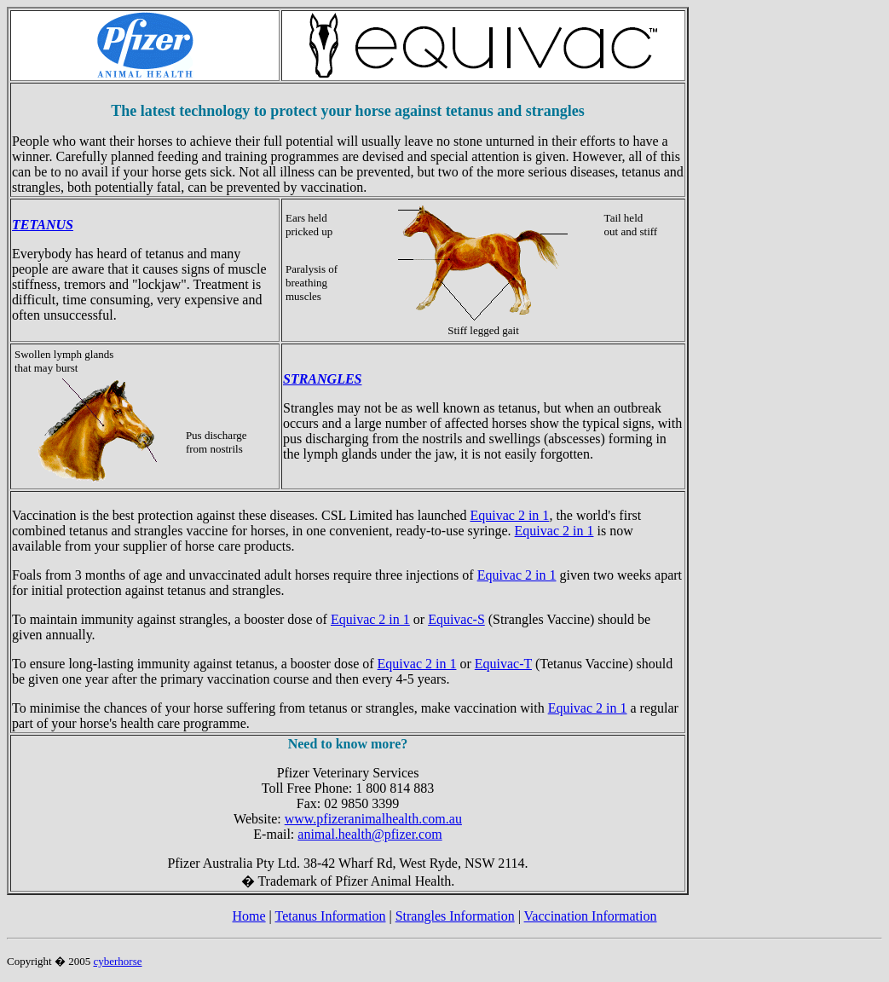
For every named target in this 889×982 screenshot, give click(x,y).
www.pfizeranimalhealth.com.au (373, 819)
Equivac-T (503, 663)
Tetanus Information (330, 916)
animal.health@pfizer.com (369, 834)
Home (248, 916)
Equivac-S (456, 619)
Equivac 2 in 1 (510, 515)
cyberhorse (117, 961)
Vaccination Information (590, 916)
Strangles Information (455, 916)
